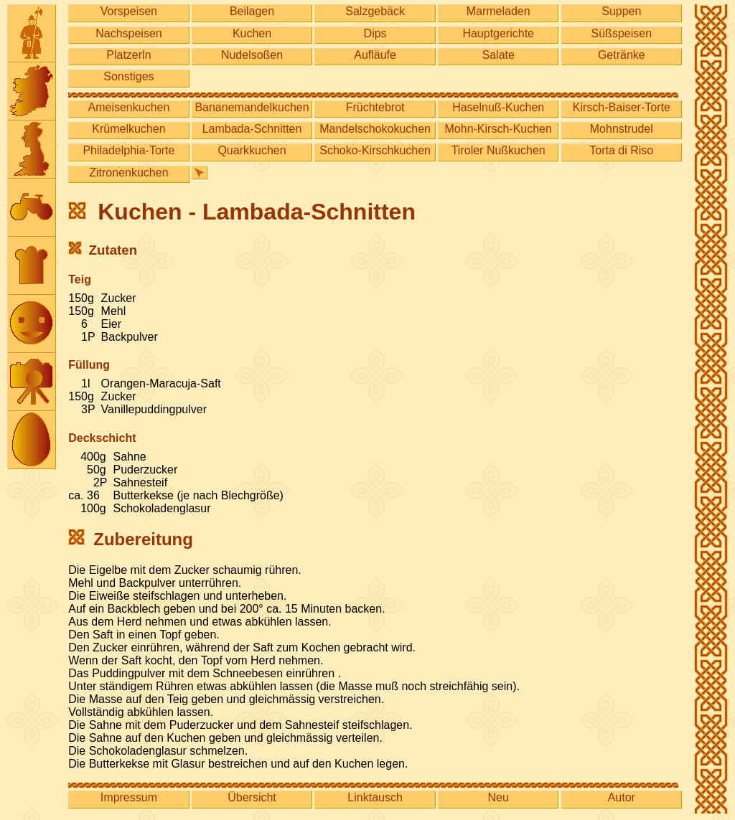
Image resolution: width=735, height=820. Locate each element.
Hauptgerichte (498, 33)
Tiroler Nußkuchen (498, 150)
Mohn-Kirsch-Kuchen (498, 129)
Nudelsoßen (252, 55)
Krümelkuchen (128, 129)
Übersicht (252, 797)
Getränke (621, 55)
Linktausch (375, 797)
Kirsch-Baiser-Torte (621, 107)
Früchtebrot (375, 107)
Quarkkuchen (251, 150)
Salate (498, 55)
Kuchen (252, 33)
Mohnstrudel (621, 129)
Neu (498, 797)
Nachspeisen (128, 33)
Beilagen (252, 11)
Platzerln (128, 55)
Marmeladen (498, 11)
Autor (621, 797)
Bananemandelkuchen (252, 107)
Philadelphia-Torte (128, 150)
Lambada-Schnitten (252, 129)
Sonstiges (128, 76)
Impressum (128, 797)
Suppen (621, 11)
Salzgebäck (375, 11)
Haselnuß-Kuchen (498, 107)
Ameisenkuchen (129, 107)
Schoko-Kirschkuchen (375, 150)
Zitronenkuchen (128, 172)
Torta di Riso (621, 150)
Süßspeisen (621, 33)
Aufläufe (375, 55)
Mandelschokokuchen (375, 129)
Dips (375, 33)
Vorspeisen (128, 11)
